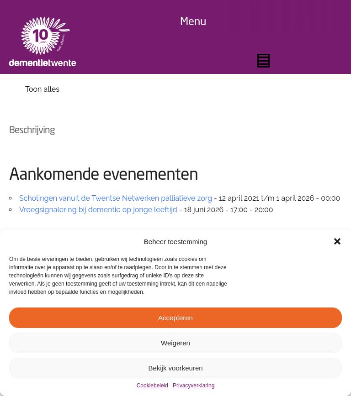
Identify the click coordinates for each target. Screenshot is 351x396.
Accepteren (175, 318)
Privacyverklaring (193, 386)
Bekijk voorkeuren (175, 368)
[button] (337, 241)
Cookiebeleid (152, 386)
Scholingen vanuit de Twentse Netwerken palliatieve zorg (115, 198)
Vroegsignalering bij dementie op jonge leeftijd (98, 209)
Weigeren (175, 343)
